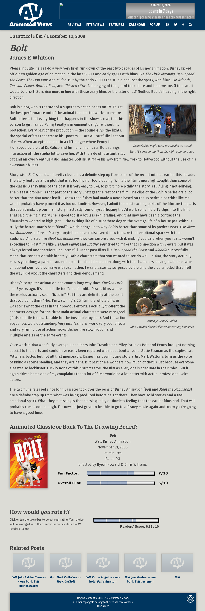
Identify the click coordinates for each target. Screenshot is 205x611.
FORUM (154, 24)
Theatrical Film (26, 36)
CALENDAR (137, 24)
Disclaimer (103, 606)
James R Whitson (32, 57)
